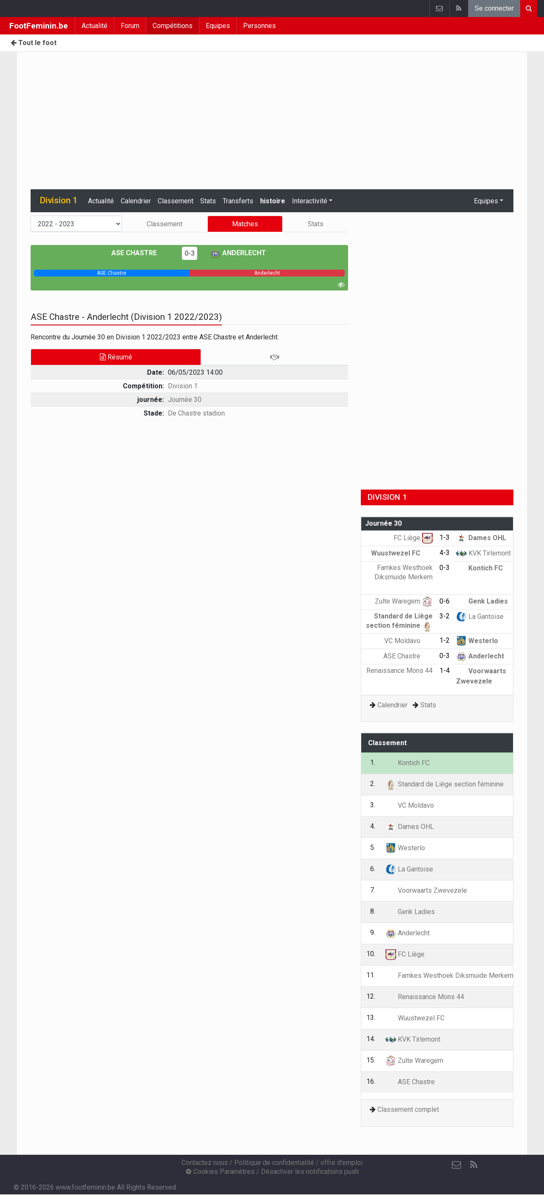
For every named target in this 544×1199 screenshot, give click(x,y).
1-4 (444, 670)
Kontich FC (479, 568)
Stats (208, 201)
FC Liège (413, 538)
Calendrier (136, 201)
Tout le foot (34, 43)
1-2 (444, 640)
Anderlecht (238, 253)
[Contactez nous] (456, 1164)
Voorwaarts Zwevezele (426, 890)
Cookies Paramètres (220, 1172)
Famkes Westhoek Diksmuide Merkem (403, 577)
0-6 (444, 601)
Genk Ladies (482, 601)
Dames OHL (481, 538)
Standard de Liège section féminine (444, 784)
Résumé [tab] (116, 357)
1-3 (444, 537)
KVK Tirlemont (483, 553)
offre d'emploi (341, 1163)
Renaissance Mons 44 (424, 997)
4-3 (444, 553)
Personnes (259, 26)
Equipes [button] (486, 201)
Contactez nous (204, 1163)
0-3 (189, 253)
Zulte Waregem (404, 601)
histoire (272, 201)
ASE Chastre (140, 253)
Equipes (218, 26)
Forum (130, 26)
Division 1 (183, 386)
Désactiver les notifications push (310, 1172)
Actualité (95, 26)
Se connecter (494, 8)
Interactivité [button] (309, 201)
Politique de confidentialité (274, 1163)
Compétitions (173, 26)
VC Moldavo (408, 641)
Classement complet (408, 1109)
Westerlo (477, 641)
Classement (175, 201)
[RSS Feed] (473, 1164)
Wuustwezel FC (402, 553)
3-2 (444, 616)
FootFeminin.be (38, 26)
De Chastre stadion (196, 413)
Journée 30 (184, 400)
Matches (245, 224)
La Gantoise (480, 616)
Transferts (238, 201)
